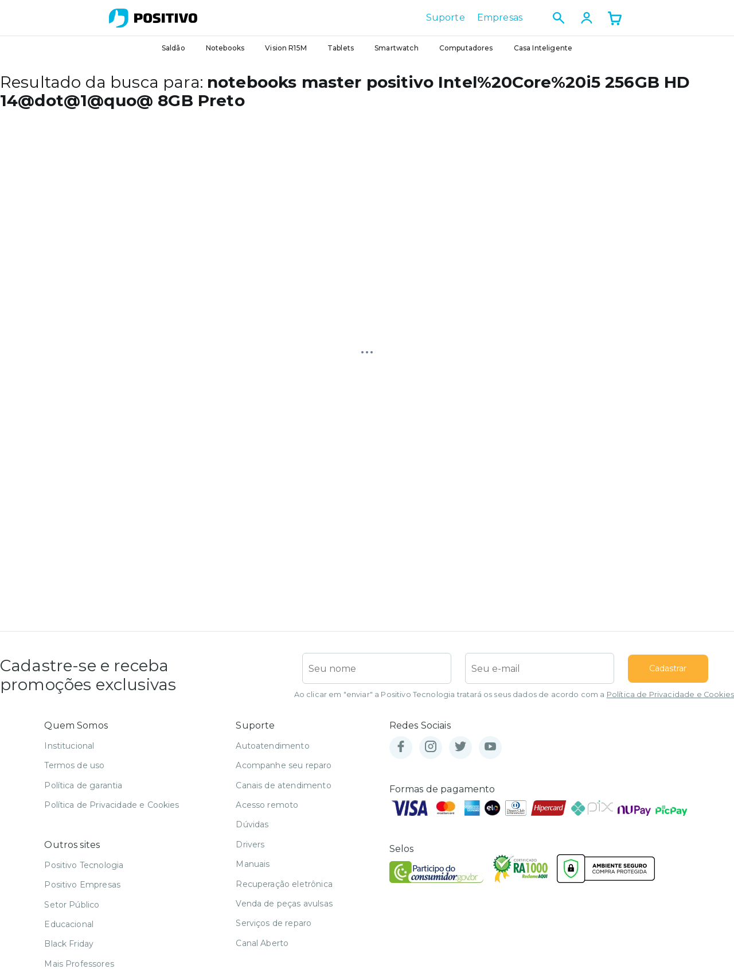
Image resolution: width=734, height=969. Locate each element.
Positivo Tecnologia (83, 865)
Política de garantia (83, 785)
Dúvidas (252, 824)
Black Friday (68, 944)
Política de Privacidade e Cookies (670, 694)
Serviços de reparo (273, 923)
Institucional (69, 746)
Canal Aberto (262, 943)
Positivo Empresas (82, 885)
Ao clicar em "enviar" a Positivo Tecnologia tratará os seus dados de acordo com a (514, 694)
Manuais (253, 864)
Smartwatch (396, 48)
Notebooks (225, 48)
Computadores (466, 48)
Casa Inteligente (543, 48)
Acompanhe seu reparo (283, 765)
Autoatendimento (272, 746)
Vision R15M (286, 48)
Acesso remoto (267, 805)
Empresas (499, 18)
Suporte (445, 18)
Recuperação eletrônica (284, 884)
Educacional (68, 924)
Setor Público (71, 905)
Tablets (340, 48)
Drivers (250, 844)
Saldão (173, 48)
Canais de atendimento (283, 785)
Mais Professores (79, 964)
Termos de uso (74, 765)
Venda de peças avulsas (284, 903)
